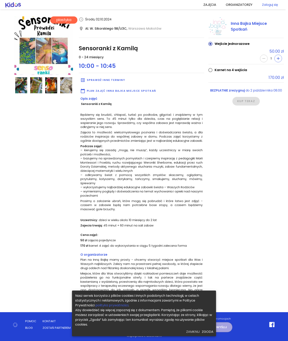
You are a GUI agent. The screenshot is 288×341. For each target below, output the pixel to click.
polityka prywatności (111, 305)
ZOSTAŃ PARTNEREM (57, 328)
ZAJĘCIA (209, 5)
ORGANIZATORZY (239, 5)
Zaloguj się (270, 5)
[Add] (278, 58)
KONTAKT (49, 321)
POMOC (30, 321)
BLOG (29, 328)
